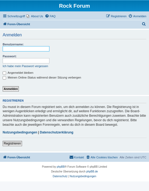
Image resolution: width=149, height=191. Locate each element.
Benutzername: (13, 44)
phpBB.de (92, 171)
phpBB (61, 166)
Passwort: (10, 56)
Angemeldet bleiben (18, 72)
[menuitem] (34, 16)
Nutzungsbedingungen (20, 132)
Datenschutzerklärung (56, 132)
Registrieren (12, 143)
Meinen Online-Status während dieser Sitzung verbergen (42, 77)
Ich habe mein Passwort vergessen (25, 66)
